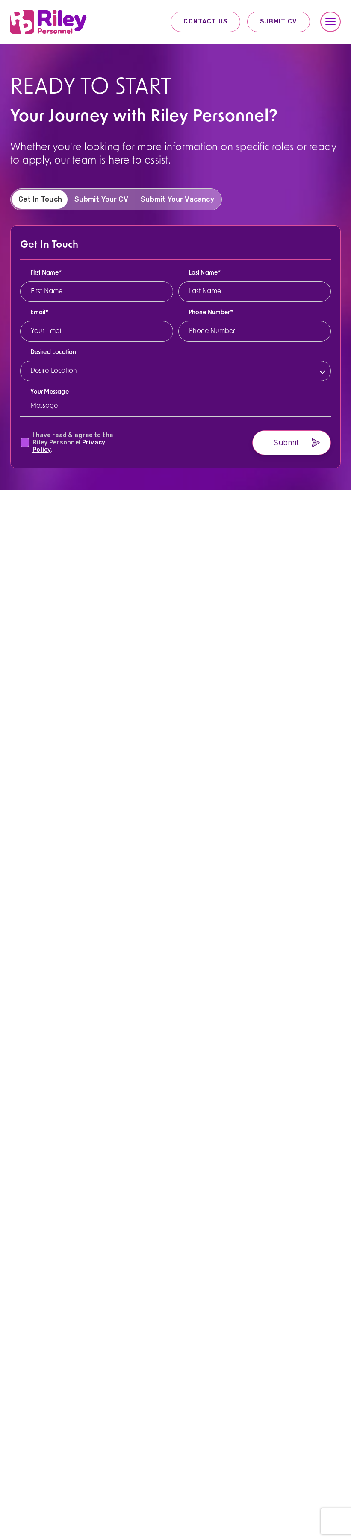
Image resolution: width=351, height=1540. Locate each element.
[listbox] (177, 381)
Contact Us (205, 21)
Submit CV (278, 21)
